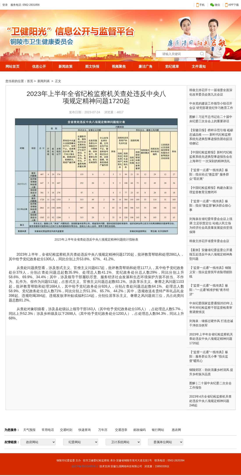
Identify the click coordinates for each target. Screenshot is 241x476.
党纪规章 (172, 66)
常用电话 (48, 430)
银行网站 (158, 430)
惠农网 (176, 430)
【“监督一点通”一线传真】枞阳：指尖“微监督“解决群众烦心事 (210, 205)
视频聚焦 (119, 66)
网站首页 (12, 66)
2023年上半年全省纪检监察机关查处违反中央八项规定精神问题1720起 (211, 339)
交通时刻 (66, 430)
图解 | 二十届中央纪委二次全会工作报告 (210, 385)
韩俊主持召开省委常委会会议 (209, 241)
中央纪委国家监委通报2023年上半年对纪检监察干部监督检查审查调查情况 (211, 307)
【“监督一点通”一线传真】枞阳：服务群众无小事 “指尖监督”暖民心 (208, 356)
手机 (200, 5)
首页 (30, 81)
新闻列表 (44, 81)
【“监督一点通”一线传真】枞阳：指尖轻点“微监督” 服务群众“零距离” (209, 174)
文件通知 (199, 66)
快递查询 (84, 430)
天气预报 (29, 430)
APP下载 (232, 5)
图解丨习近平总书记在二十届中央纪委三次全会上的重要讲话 (210, 119)
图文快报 (92, 66)
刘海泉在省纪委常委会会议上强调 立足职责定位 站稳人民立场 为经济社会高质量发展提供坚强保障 (210, 225)
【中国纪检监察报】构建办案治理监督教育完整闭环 (210, 190)
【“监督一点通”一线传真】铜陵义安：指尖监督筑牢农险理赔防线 (210, 272)
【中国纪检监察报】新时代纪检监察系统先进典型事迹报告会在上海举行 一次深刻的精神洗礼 (210, 156)
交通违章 (121, 430)
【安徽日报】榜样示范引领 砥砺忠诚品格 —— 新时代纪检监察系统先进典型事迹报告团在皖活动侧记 (211, 136)
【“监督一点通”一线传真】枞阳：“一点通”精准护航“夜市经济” (209, 290)
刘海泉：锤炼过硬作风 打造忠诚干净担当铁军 (211, 323)
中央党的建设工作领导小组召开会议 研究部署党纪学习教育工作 (211, 106)
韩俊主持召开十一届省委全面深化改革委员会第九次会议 (210, 92)
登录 (5, 4)
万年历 (102, 430)
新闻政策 (65, 66)
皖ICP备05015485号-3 (85, 466)
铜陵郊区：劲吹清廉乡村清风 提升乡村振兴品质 (211, 372)
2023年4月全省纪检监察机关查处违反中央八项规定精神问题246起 (210, 401)
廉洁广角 (145, 66)
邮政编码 (139, 430)
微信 (215, 5)
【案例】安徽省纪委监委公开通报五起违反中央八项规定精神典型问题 (210, 254)
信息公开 (39, 66)
